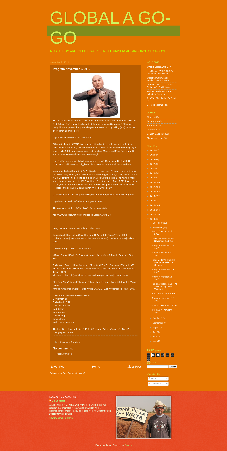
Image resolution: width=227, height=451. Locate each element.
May (155, 341)
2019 (152, 178)
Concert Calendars (156, 134)
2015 (152, 196)
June (155, 337)
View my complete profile (61, 418)
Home (96, 366)
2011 (152, 214)
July (155, 332)
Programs (65, 342)
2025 (152, 150)
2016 (152, 191)
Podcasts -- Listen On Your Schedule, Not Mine (159, 92)
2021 (152, 168)
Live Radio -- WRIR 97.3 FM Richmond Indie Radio (160, 72)
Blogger (128, 445)
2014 (152, 200)
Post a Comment (64, 354)
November (158, 227)
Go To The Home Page (158, 105)
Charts (150, 117)
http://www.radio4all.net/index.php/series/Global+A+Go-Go (82, 215)
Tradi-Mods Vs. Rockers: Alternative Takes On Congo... (163, 262)
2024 (152, 155)
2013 (152, 205)
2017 (152, 187)
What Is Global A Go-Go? (159, 67)
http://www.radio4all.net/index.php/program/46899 (77, 201)
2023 (152, 159)
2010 (152, 219)
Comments (155, 384)
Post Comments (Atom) (74, 373)
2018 (152, 182)
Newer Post (57, 366)
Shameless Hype (155, 138)
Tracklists (75, 342)
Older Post (134, 366)
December (158, 223)
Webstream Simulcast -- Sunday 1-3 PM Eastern (158, 79)
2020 (152, 173)
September (158, 323)
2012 (152, 210)
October (157, 318)
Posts (152, 378)
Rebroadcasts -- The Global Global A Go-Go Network (160, 85)
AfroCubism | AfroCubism (164, 293)
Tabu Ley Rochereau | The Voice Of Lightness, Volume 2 (164, 286)
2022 (152, 164)
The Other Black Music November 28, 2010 (163, 239)
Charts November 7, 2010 (164, 305)
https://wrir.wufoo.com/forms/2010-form (72, 137)
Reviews (151, 130)
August (156, 327)
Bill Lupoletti (58, 401)
